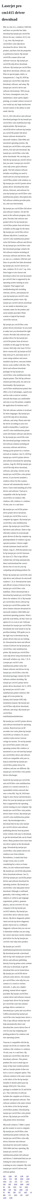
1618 (15, 1184)
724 (10, 1181)
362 (4, 1176)
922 (15, 1190)
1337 (27, 1195)
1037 (14, 1187)
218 (27, 1176)
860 (4, 1195)
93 (4, 1192)
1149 (10, 1198)
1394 (10, 1176)
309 (16, 1179)
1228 (27, 1179)
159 (10, 1190)
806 (4, 1190)
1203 (15, 1195)
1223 (4, 1198)
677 (20, 1192)
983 (9, 1192)
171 (10, 1195)
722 (20, 1187)
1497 (27, 1184)
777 (21, 1181)
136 (27, 1190)
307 (16, 1176)
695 (10, 1184)
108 (14, 1192)
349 (4, 1184)
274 (16, 1181)
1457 (25, 1192)
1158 (21, 1176)
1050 (21, 1179)
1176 (27, 1181)
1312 (4, 1179)
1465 (20, 1190)
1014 (4, 1181)
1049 (21, 1184)
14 (31, 1192)
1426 (26, 1187)
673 (10, 1179)
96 (4, 1187)
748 (9, 1187)
